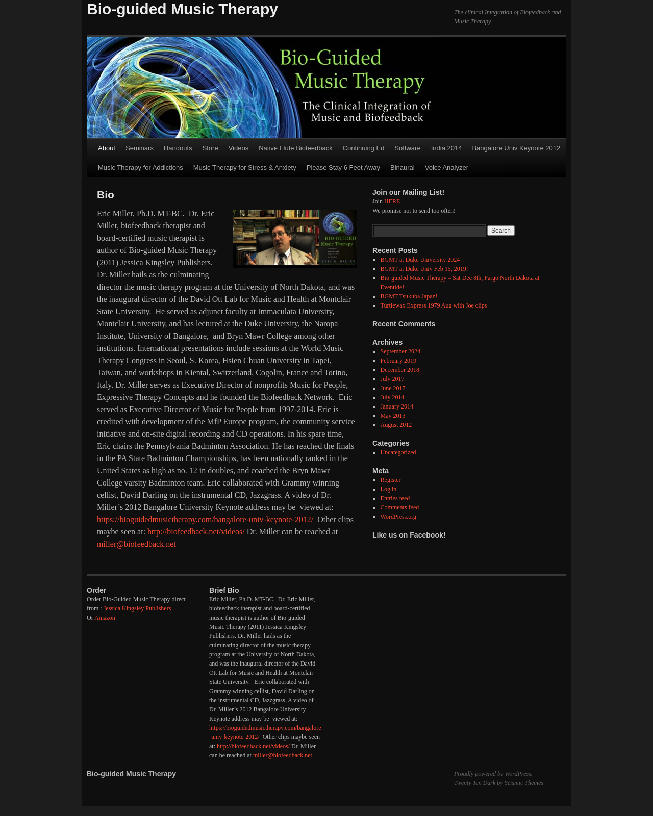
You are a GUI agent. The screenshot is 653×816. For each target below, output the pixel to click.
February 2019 (398, 360)
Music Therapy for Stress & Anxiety (244, 167)
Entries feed (395, 498)
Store (210, 148)
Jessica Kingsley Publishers (137, 608)
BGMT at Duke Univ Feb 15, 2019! (424, 268)
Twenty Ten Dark (474, 782)
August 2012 (396, 424)
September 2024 (400, 351)
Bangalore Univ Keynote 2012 (516, 148)
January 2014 (397, 406)
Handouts (178, 148)
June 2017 (393, 388)
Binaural (402, 167)
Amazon (104, 617)
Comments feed (400, 507)
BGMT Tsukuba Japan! (409, 296)
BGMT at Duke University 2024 (420, 259)
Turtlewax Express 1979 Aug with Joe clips (434, 305)
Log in (389, 489)
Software (407, 148)
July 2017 (393, 378)
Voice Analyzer (446, 167)
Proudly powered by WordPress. (493, 773)
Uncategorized (398, 452)
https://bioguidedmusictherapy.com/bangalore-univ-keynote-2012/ (205, 519)
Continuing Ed (364, 148)
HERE (392, 201)
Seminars (139, 148)
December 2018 (400, 369)
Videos (239, 148)
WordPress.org (398, 516)
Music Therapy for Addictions (140, 167)
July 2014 (393, 397)
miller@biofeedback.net (136, 544)
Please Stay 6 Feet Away (343, 167)
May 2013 (393, 415)
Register (391, 479)
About (106, 148)
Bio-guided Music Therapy (182, 9)
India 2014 (446, 148)
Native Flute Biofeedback (296, 148)
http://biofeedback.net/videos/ (196, 531)
